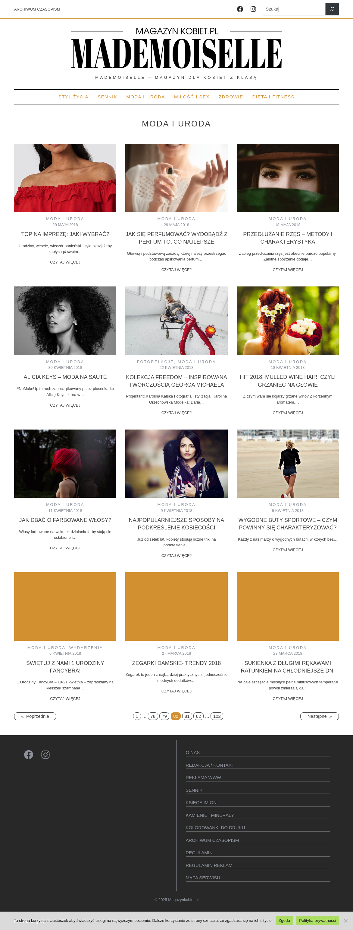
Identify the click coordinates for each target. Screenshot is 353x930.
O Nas (193, 752)
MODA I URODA (65, 218)
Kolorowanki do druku (215, 827)
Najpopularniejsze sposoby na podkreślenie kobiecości (176, 524)
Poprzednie (35, 716)
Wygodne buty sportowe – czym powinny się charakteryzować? (287, 524)
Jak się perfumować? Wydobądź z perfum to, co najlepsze (176, 238)
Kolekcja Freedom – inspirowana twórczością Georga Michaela (176, 381)
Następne (320, 716)
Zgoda (284, 920)
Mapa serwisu (203, 877)
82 (198, 716)
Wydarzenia (86, 647)
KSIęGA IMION (201, 802)
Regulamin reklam (209, 865)
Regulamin (199, 852)
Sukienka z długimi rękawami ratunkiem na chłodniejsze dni (288, 667)
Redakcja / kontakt (210, 765)
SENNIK (194, 790)
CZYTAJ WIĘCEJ (65, 262)
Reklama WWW (203, 777)
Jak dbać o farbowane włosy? (65, 520)
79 (164, 716)
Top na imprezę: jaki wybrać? (65, 234)
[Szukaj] (332, 9)
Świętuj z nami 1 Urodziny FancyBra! (65, 667)
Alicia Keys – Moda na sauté (65, 377)
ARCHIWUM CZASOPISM (37, 9)
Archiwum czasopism (212, 840)
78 (152, 716)
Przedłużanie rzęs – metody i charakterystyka (287, 238)
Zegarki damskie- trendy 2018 (176, 663)
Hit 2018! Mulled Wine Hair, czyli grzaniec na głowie (288, 381)
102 (217, 716)
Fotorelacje (155, 362)
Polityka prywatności (317, 920)
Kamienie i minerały (210, 815)
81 (187, 716)
